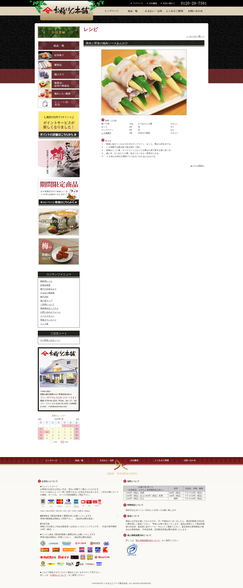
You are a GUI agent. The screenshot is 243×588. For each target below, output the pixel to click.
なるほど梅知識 (47, 293)
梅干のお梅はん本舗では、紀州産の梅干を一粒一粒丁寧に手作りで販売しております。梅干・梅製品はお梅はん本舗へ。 (66, 10)
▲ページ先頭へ (197, 166)
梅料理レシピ (46, 281)
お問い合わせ (195, 11)
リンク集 (44, 324)
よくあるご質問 (174, 11)
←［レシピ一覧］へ (195, 36)
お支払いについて (58, 575)
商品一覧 (132, 11)
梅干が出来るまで (48, 289)
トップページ (111, 11)
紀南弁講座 (45, 285)
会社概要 (154, 3)
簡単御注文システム (49, 308)
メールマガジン (47, 316)
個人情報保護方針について (148, 540)
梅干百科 (44, 297)
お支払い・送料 (153, 11)
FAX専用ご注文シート (50, 340)
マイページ (139, 3)
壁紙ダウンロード (48, 320)
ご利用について (47, 304)
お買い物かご (169, 3)
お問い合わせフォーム (50, 312)
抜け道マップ (46, 301)
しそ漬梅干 (106, 133)
